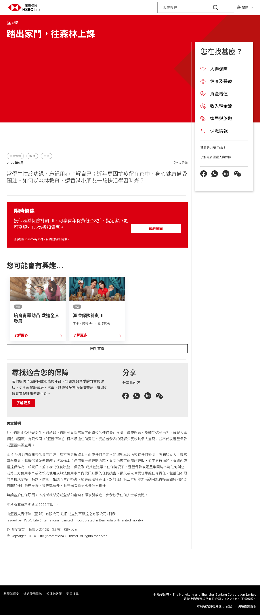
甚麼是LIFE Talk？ (213, 147)
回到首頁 (97, 348)
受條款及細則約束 (56, 239)
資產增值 (15, 156)
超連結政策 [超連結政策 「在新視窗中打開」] (54, 593)
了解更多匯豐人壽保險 (215, 157)
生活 (46, 156)
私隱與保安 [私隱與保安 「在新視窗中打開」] (11, 593)
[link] (250, 8)
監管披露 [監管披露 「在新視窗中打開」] (72, 593)
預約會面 (156, 228)
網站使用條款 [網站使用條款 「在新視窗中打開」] (32, 593)
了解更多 (21, 335)
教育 (32, 156)
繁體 (247, 8)
